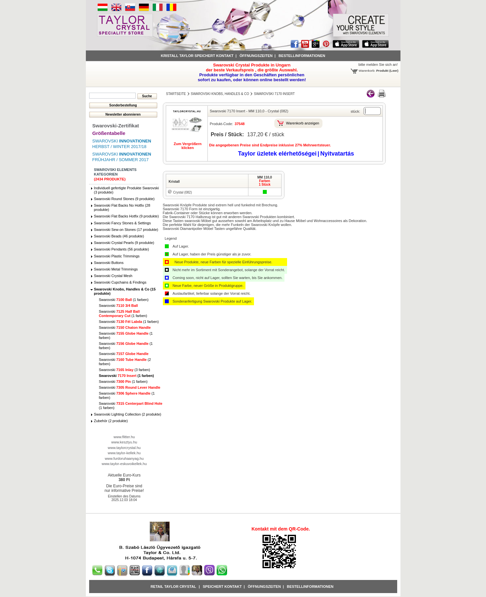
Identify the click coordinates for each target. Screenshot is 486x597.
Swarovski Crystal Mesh (113, 276)
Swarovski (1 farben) (124, 300)
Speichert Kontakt (222, 586)
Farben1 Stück (265, 182)
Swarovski (118, 306)
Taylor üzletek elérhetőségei (277, 153)
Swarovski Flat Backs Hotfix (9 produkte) (126, 216)
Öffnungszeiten (256, 56)
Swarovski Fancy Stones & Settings (122, 223)
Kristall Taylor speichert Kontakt (197, 56)
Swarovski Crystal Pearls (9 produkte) (124, 243)
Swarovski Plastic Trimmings (117, 256)
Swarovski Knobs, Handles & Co (220, 94)
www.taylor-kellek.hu (124, 453)
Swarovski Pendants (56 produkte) (121, 249)
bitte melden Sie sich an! (378, 64)
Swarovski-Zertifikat (115, 125)
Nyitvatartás (337, 153)
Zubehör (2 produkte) (111, 421)
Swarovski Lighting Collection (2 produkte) (127, 414)
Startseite (176, 94)
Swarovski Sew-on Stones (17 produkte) (126, 230)
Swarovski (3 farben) (124, 370)
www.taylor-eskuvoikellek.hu (124, 464)
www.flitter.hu (124, 437)
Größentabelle (109, 133)
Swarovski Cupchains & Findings (120, 282)
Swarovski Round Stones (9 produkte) (124, 199)
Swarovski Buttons (109, 263)
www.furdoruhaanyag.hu (124, 458)
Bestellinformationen (302, 56)
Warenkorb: (367, 70)
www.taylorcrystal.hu (124, 448)
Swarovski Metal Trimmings (116, 269)
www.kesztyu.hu (124, 442)
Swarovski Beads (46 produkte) (119, 236)
